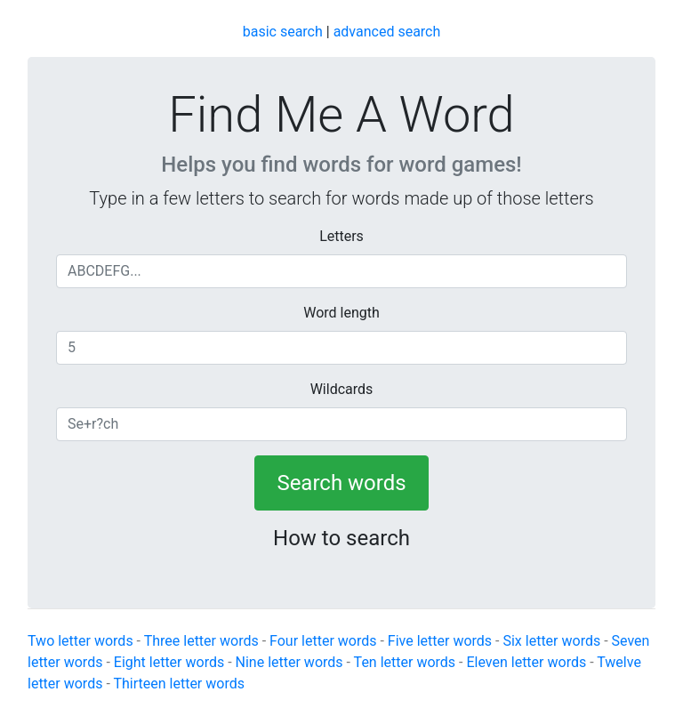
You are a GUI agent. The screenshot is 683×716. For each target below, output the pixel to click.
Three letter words (201, 640)
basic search (283, 31)
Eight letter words (169, 662)
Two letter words (80, 640)
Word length (341, 312)
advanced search (387, 31)
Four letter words (322, 640)
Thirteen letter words (179, 683)
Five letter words (440, 640)
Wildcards (342, 389)
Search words (341, 483)
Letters (341, 236)
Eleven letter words (526, 662)
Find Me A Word (341, 114)
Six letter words (551, 640)
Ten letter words (404, 662)
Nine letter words (289, 662)
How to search (341, 538)
